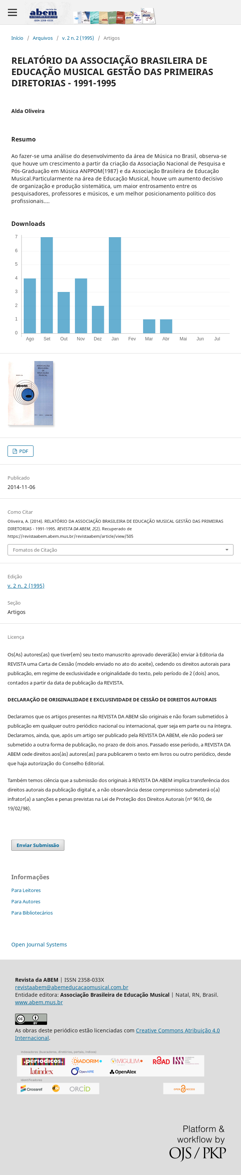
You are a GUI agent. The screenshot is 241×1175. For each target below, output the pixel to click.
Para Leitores (26, 890)
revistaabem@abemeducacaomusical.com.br (71, 987)
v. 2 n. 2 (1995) (78, 38)
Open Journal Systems (39, 944)
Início (17, 38)
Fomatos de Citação (35, 549)
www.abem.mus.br (39, 1002)
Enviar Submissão (38, 845)
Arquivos (43, 38)
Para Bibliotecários (32, 912)
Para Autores (25, 901)
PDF (23, 451)
